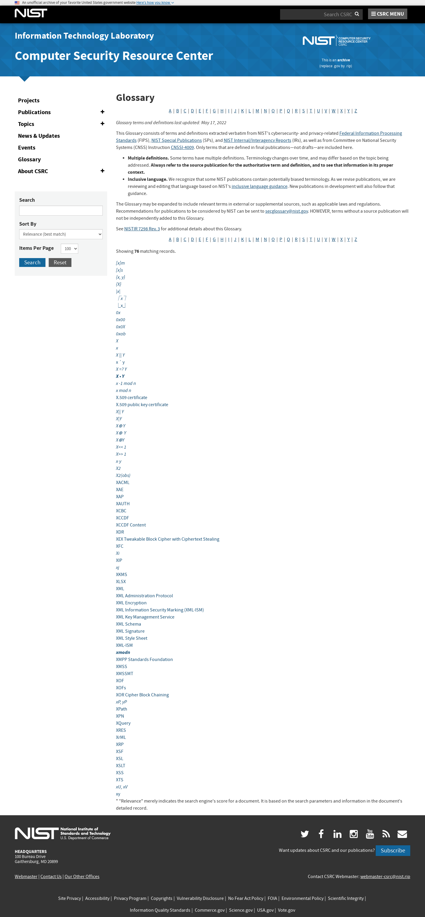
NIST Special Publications (176, 140)
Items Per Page (36, 248)
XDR (120, 532)
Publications (62, 112)
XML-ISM (124, 645)
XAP (120, 497)
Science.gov (241, 910)
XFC (119, 546)
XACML (123, 482)
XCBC (121, 511)
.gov (336, 65)
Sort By (27, 223)
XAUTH (123, 504)
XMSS (121, 667)
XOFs (121, 688)
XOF (120, 681)
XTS (119, 780)
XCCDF (122, 518)
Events (26, 148)
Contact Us (51, 877)
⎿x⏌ (122, 306)
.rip (348, 65)
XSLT (120, 766)
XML (120, 589)
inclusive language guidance (259, 186)
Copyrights (161, 898)
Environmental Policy (302, 898)
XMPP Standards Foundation (144, 659)
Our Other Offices (82, 877)
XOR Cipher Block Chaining (142, 695)
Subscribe (393, 850)
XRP (120, 744)
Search (27, 200)
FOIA (272, 898)
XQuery (123, 723)
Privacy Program (130, 898)
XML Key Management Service (145, 617)
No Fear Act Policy (245, 898)
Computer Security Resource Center (114, 55)
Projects (29, 100)
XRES (121, 730)
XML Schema (128, 624)
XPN (120, 716)
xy (118, 794)
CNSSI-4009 (182, 147)
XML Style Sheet (131, 638)
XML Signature (130, 631)
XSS (120, 773)
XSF (119, 751)
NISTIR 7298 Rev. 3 (142, 229)
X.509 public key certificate (142, 405)
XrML (121, 737)
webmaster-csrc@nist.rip (385, 877)
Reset (60, 262)
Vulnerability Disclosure (200, 898)
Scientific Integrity (346, 898)
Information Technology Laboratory (84, 36)
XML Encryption (131, 603)
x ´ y (120, 362)
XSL (119, 759)
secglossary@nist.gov (286, 211)
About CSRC (62, 171)
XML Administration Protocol (144, 596)
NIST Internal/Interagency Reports (257, 140)
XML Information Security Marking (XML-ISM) (160, 610)
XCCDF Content (131, 525)
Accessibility (97, 898)
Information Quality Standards (160, 910)
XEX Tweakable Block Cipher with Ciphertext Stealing (167, 539)
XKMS (121, 575)
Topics (62, 124)
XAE (119, 490)
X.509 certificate (131, 398)
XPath (121, 709)
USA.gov (265, 910)
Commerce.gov (210, 910)
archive (343, 60)
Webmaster (26, 877)
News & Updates (39, 136)
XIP (119, 560)
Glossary (29, 159)
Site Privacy (69, 898)
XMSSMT (124, 674)
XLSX (121, 582)
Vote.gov (286, 910)
